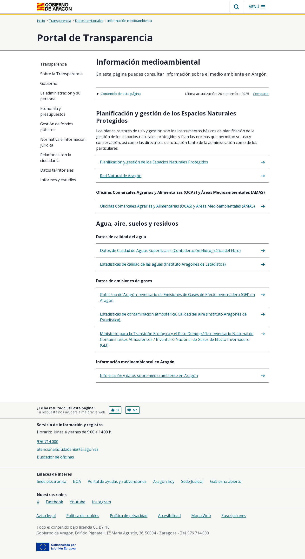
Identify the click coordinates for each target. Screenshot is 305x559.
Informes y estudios (58, 179)
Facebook (54, 502)
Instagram (101, 502)
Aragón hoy (163, 481)
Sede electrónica (51, 481)
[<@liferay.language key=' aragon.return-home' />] (54, 7)
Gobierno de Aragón (54, 533)
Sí (115, 410)
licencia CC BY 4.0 (94, 527)
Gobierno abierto (225, 481)
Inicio (41, 20)
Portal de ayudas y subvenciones (117, 481)
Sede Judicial (192, 481)
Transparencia (60, 20)
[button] (236, 7)
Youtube (77, 502)
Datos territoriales (89, 20)
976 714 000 (47, 441)
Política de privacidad (128, 515)
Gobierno (48, 83)
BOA (77, 481)
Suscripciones (233, 515)
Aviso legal (46, 515)
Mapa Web (201, 515)
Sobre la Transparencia (61, 73)
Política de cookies (82, 515)
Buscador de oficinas (55, 457)
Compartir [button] (261, 93)
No (132, 410)
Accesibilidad (169, 515)
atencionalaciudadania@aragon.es (68, 449)
